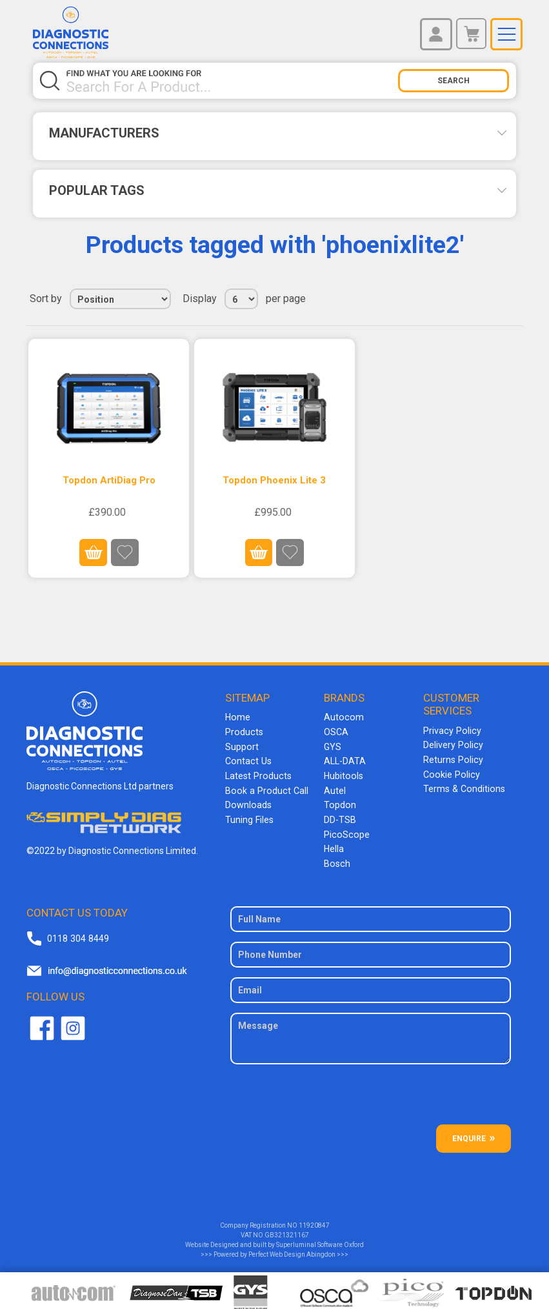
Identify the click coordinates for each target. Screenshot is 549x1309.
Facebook (42, 1023)
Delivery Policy (452, 744)
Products (243, 731)
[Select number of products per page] (241, 299)
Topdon (339, 802)
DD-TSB (340, 816)
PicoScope (345, 831)
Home (237, 717)
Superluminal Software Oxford (320, 1239)
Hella (334, 845)
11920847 (314, 1220)
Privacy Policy (451, 730)
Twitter (73, 1023)
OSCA (336, 731)
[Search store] (232, 80)
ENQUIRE (469, 1133)
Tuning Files (249, 816)
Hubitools (343, 774)
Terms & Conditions (463, 787)
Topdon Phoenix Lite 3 (274, 480)
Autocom (343, 717)
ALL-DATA (345, 760)
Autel (335, 788)
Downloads (247, 802)
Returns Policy (452, 758)
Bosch (336, 859)
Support (241, 745)
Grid (488, 299)
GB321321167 (287, 1229)
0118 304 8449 (77, 933)
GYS (332, 745)
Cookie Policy (450, 772)
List (511, 299)
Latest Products (257, 774)
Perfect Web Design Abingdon (291, 1249)
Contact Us (247, 760)
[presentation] (370, 1094)
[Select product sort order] (120, 299)
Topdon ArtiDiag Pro (109, 480)
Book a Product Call (264, 788)
